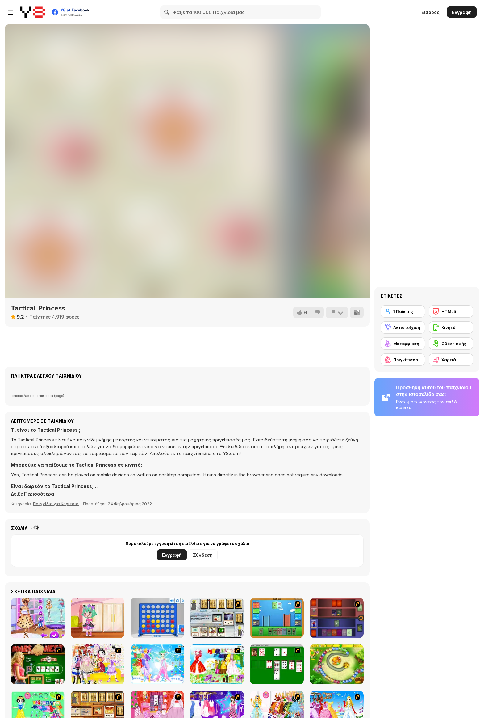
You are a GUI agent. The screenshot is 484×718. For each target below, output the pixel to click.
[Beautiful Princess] (97, 664)
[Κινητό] (451, 327)
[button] (34, 494)
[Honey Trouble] (337, 664)
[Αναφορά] (337, 312)
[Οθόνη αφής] (451, 343)
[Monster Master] (337, 618)
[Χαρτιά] (451, 359)
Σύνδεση (203, 555)
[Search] (167, 12)
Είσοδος (430, 12)
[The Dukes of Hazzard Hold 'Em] (38, 664)
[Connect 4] (157, 618)
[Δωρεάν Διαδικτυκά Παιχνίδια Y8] (32, 12)
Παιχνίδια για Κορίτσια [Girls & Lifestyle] (56, 503)
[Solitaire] (277, 664)
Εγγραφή (462, 12)
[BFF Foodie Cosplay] (38, 618)
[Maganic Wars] (217, 618)
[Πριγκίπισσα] (403, 359)
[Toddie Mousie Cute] (97, 618)
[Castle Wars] (277, 618)
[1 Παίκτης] (403, 311)
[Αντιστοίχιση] (403, 327)
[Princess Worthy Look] (217, 664)
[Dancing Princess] (157, 664)
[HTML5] (451, 311)
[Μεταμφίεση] (403, 343)
